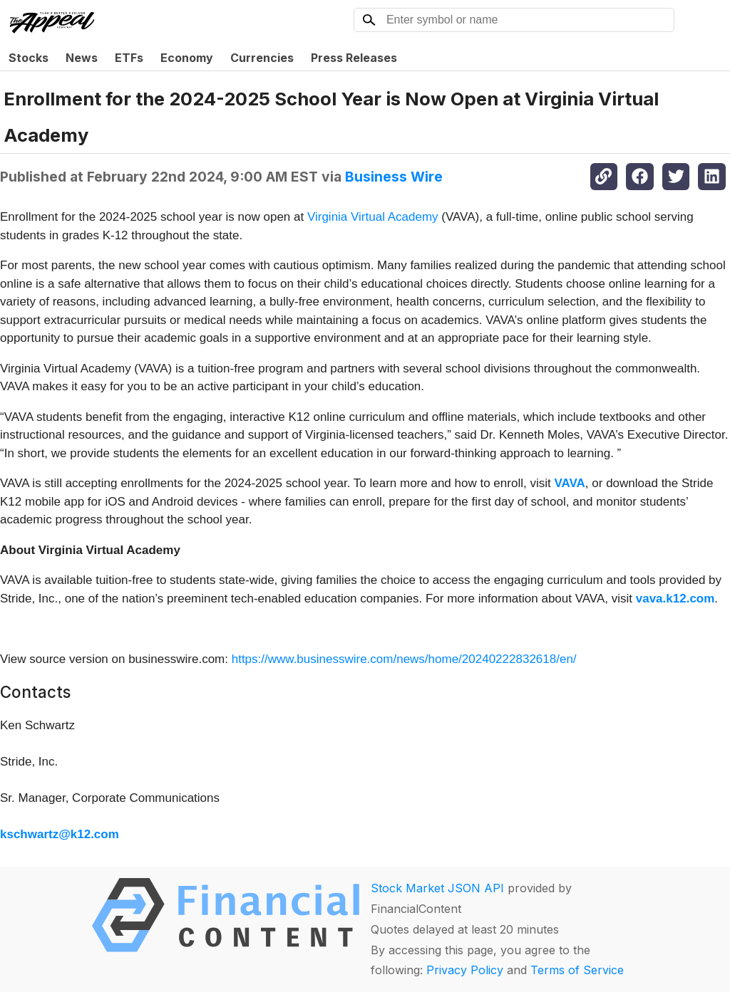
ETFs (129, 58)
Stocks (28, 58)
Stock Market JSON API (437, 888)
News (82, 58)
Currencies (262, 58)
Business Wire (394, 176)
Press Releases (354, 58)
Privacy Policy (464, 970)
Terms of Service (577, 970)
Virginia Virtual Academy (372, 217)
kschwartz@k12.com (59, 834)
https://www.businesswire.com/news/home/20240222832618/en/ (404, 659)
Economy (186, 58)
